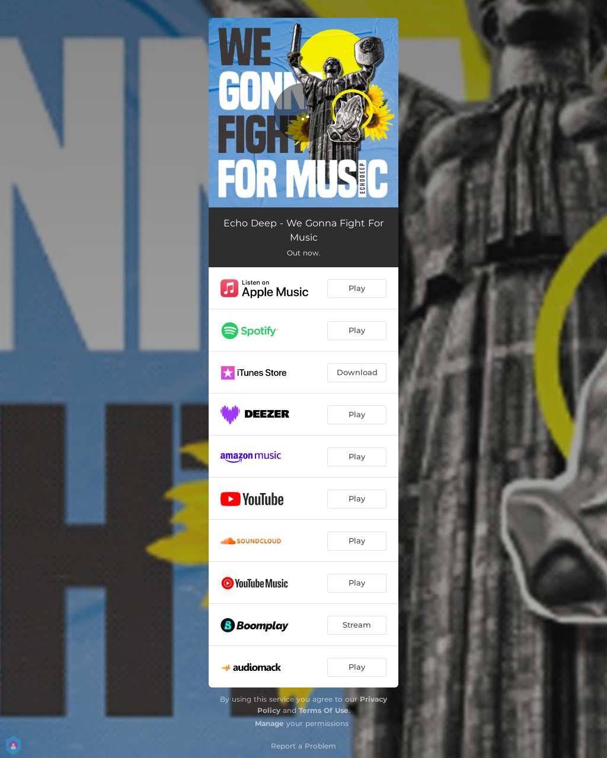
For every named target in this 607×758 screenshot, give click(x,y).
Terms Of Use (324, 710)
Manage (269, 723)
